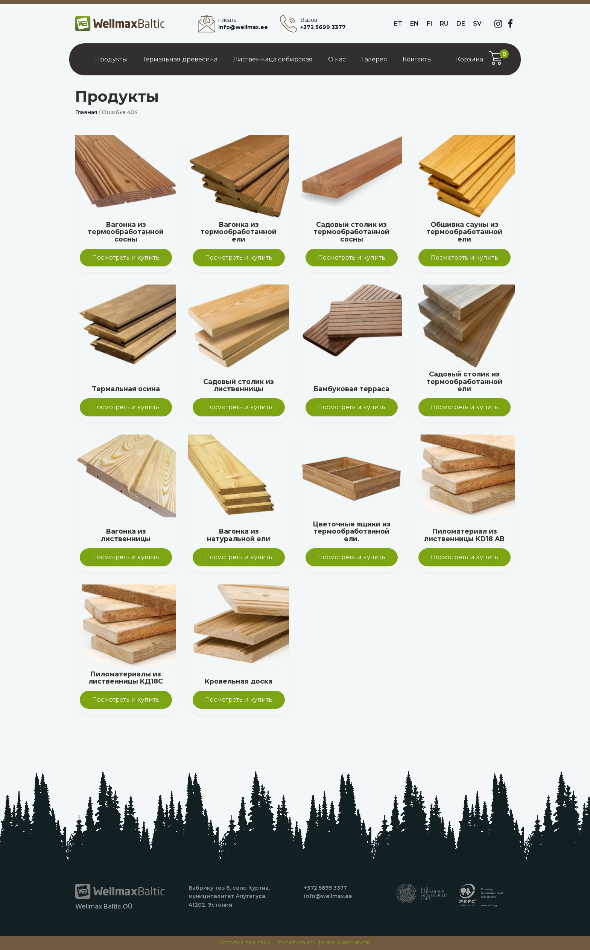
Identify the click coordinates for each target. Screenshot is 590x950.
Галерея (374, 59)
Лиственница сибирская (273, 59)
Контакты (417, 59)
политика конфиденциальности (324, 942)
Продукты (111, 59)
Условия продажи (246, 942)
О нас (337, 59)
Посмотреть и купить (126, 257)
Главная (86, 112)
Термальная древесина (180, 59)
